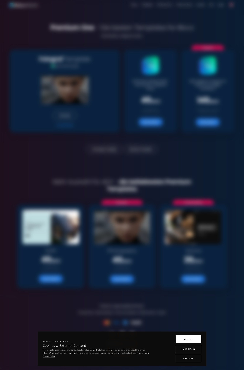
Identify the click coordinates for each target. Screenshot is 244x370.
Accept (188, 339)
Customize (188, 349)
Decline (188, 358)
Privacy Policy (49, 355)
